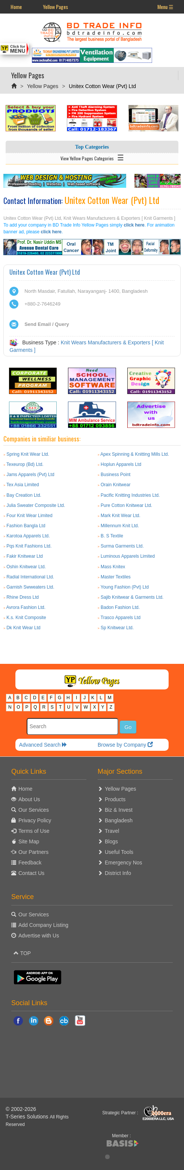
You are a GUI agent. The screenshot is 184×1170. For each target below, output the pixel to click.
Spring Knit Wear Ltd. (27, 454)
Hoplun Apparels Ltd (121, 464)
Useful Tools (119, 852)
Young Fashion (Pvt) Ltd (125, 587)
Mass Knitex (113, 566)
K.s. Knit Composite (26, 617)
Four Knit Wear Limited (29, 515)
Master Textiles (116, 577)
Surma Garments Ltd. (122, 546)
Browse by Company (125, 745)
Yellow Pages (55, 7)
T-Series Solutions (28, 1117)
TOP (22, 953)
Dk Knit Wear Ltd (23, 627)
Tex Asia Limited (22, 484)
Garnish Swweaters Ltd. (30, 587)
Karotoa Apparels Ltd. (28, 536)
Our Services (33, 810)
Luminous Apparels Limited (128, 556)
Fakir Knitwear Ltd (24, 556)
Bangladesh (119, 820)
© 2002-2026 (21, 1109)
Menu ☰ (165, 7)
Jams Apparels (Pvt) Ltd (30, 474)
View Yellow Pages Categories (92, 157)
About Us (29, 799)
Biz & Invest (119, 810)
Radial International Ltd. (30, 577)
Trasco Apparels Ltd (120, 617)
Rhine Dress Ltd (22, 597)
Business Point (115, 474)
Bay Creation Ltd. (23, 495)
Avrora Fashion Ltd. (26, 607)
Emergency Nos (123, 863)
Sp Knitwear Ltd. (117, 627)
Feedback (29, 863)
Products (115, 799)
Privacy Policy (34, 820)
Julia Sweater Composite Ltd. (35, 505)
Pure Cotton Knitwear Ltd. (126, 505)
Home (16, 7)
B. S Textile (112, 536)
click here (134, 225)
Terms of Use (33, 831)
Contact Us (31, 873)
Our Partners (33, 852)
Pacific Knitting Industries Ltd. (130, 495)
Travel (112, 831)
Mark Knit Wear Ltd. (120, 515)
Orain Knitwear (115, 484)
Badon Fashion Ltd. (120, 607)
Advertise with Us (38, 936)
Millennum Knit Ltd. (120, 525)
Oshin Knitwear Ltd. (26, 566)
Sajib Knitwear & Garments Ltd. (132, 597)
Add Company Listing (43, 925)
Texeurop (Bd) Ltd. (25, 464)
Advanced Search (43, 745)
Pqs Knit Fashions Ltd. (28, 546)
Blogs (111, 841)
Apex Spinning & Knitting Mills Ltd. (134, 454)
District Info (118, 873)
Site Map (28, 841)
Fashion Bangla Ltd (25, 525)
